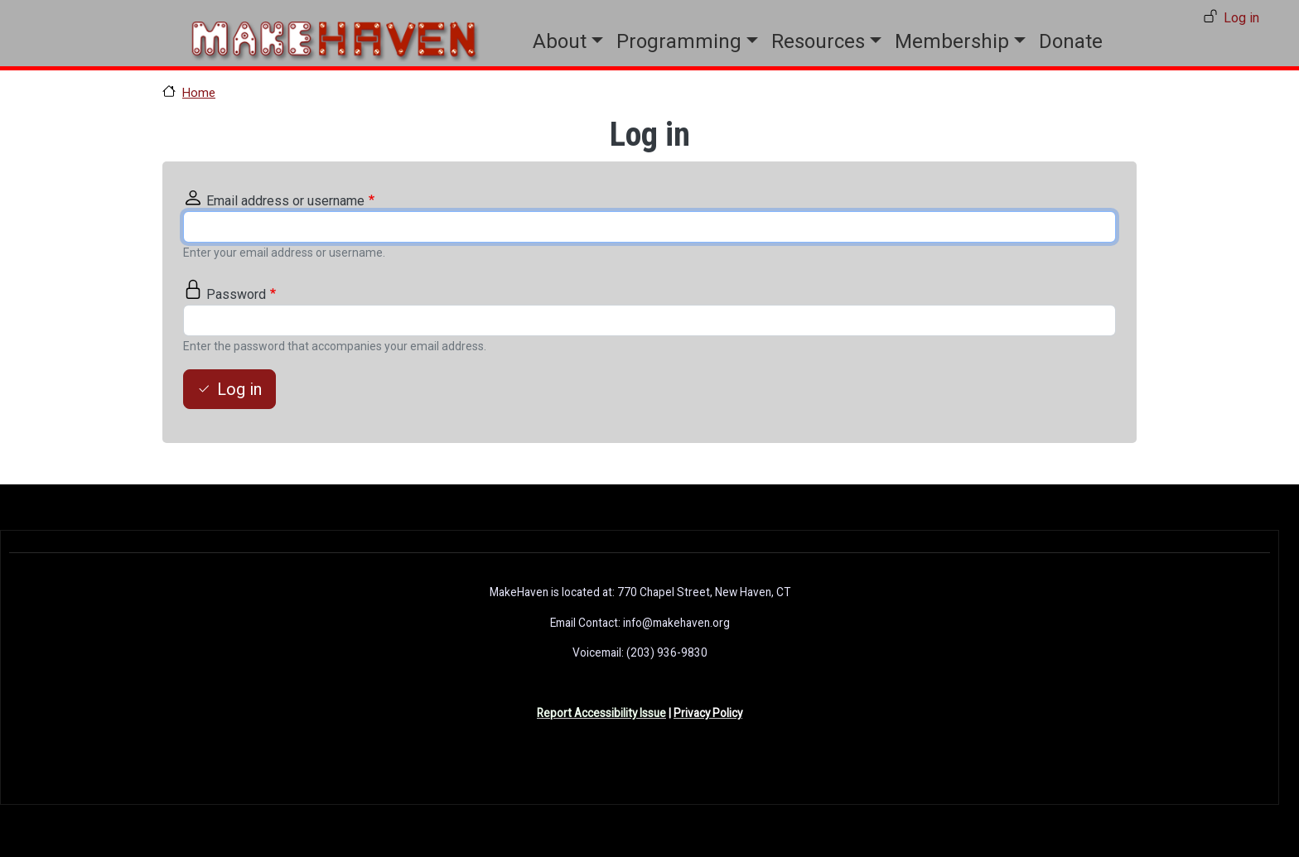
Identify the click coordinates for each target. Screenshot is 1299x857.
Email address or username (285, 201)
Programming (678, 41)
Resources (818, 41)
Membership (952, 41)
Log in (1241, 18)
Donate (1071, 41)
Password (236, 294)
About (560, 41)
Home (198, 92)
